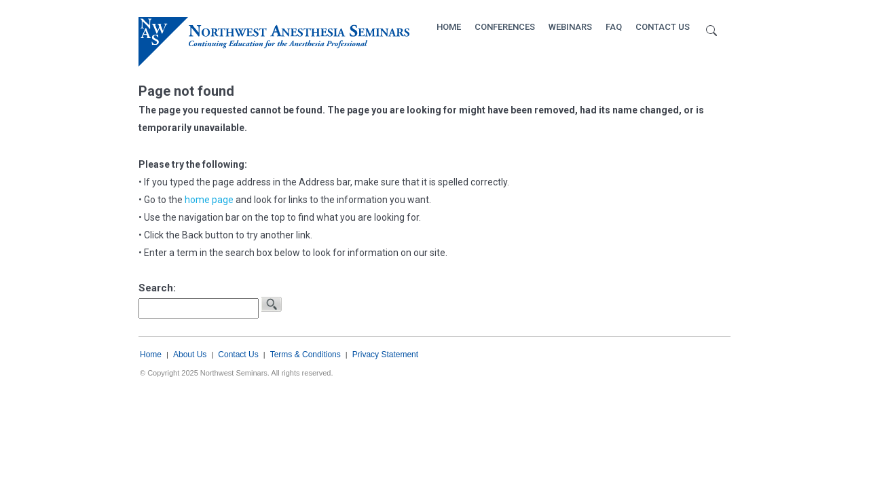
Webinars (570, 27)
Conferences (505, 27)
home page (209, 199)
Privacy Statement (385, 354)
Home (449, 27)
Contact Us (662, 27)
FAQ (614, 27)
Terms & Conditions (305, 354)
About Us (189, 354)
